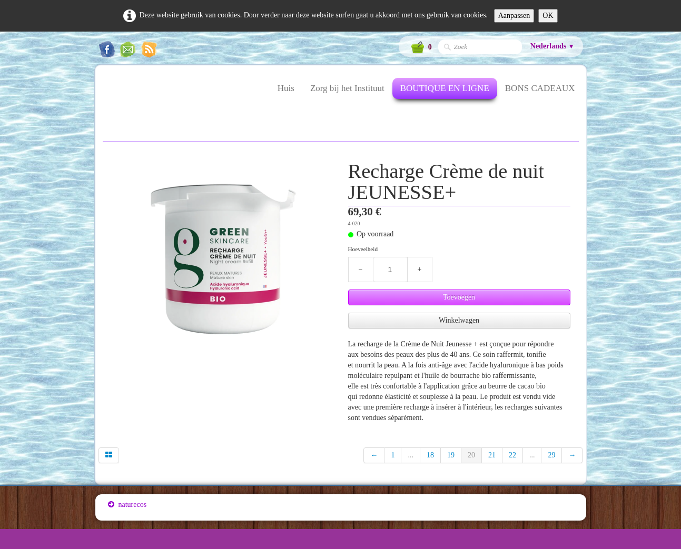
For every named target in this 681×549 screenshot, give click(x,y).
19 (451, 455)
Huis (286, 88)
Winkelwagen (459, 320)
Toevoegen (459, 297)
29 (551, 455)
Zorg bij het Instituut (347, 88)
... (410, 455)
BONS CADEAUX (540, 88)
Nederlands (552, 46)
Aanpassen (514, 15)
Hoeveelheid (363, 249)
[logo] (108, 95)
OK (547, 15)
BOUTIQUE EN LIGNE (444, 88)
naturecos (127, 504)
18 (430, 455)
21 (492, 455)
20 (471, 455)
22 (512, 455)
